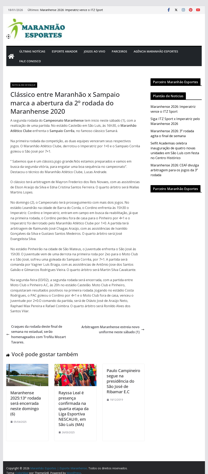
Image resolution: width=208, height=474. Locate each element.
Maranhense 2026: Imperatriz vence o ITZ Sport (71, 10)
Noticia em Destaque (24, 85)
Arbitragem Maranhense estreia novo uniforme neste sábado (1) (112, 329)
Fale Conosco (30, 61)
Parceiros (119, 51)
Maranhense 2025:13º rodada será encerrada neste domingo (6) (25, 403)
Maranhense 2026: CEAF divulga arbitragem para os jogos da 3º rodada (175, 170)
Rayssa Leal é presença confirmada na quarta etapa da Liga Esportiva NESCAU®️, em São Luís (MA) (73, 408)
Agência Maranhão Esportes (156, 51)
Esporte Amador (64, 51)
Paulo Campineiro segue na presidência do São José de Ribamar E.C (123, 381)
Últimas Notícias (32, 51)
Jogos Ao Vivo (94, 51)
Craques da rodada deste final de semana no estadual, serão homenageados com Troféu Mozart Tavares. (36, 334)
